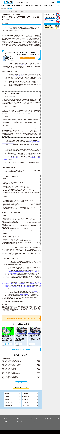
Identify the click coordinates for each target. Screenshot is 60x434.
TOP (0, 11)
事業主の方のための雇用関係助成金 (26, 286)
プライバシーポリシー (48, 418)
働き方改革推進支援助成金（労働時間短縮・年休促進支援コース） (21, 282)
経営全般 (7, 21)
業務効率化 (25, 393)
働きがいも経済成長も (22, 65)
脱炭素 (5, 159)
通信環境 (7, 393)
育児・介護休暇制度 (30, 157)
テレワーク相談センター (25, 294)
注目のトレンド (5, 11)
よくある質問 (6, 421)
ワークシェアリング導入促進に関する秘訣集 (14, 271)
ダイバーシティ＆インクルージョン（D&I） (15, 157)
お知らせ (18, 418)
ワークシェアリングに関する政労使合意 (15, 75)
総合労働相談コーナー (35, 291)
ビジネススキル (8, 405)
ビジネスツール (26, 405)
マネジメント (25, 402)
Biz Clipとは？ (52, 2)
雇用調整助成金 (33, 283)
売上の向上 (25, 399)
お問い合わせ (19, 421)
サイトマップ (33, 421)
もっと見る (20, 382)
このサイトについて (34, 418)
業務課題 (10, 11)
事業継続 (7, 399)
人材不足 (7, 396)
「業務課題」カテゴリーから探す (21, 349)
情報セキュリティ (26, 396)
